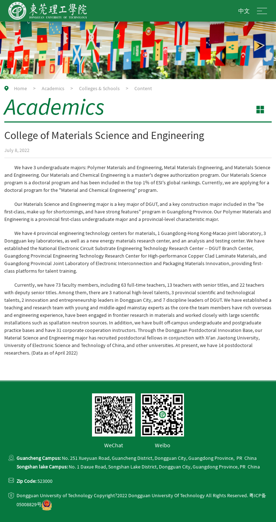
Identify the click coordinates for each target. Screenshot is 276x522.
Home (20, 88)
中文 (244, 11)
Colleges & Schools (99, 88)
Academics (53, 88)
